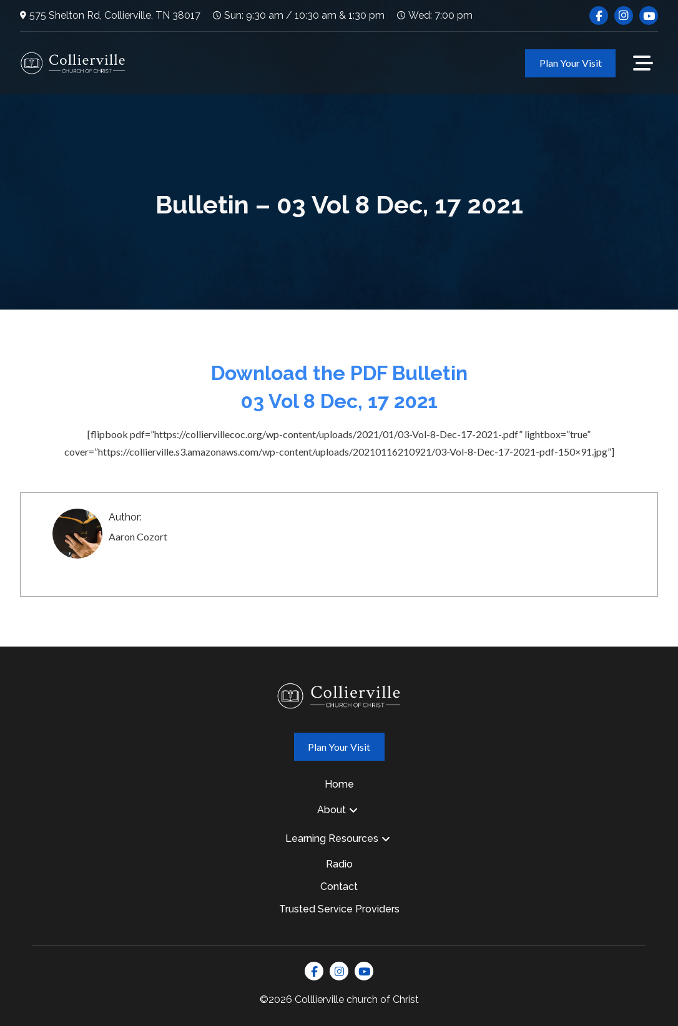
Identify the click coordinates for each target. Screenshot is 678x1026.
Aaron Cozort (138, 536)
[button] (643, 63)
